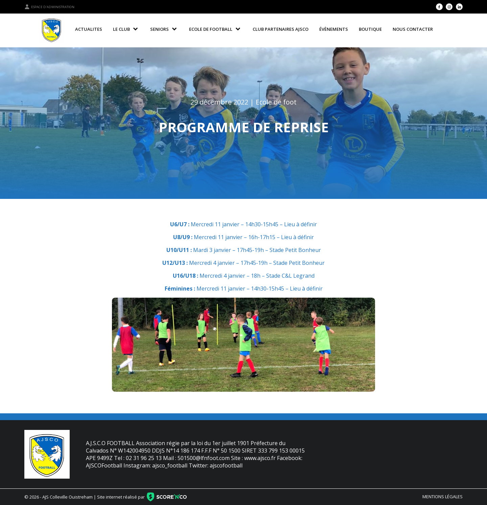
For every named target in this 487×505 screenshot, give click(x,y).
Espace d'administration (49, 6)
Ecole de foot (276, 102)
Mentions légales (442, 496)
